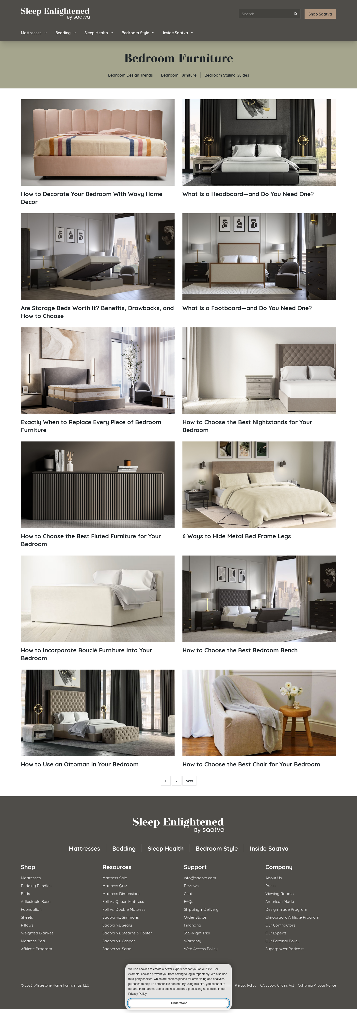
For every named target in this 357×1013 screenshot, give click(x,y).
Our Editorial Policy (282, 940)
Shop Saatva (320, 14)
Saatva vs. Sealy (117, 924)
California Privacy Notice (317, 985)
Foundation (31, 909)
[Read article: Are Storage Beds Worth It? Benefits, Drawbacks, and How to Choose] (98, 266)
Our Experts (276, 932)
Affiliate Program (36, 948)
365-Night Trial (197, 932)
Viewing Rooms (279, 893)
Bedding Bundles (36, 885)
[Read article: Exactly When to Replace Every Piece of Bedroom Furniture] (98, 380)
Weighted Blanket (37, 932)
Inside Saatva (178, 32)
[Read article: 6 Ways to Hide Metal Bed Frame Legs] (259, 490)
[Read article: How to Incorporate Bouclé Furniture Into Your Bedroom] (98, 609)
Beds (25, 893)
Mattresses (34, 32)
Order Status (195, 916)
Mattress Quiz (114, 885)
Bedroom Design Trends (130, 75)
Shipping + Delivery (201, 909)
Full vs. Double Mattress (124, 909)
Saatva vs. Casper (118, 940)
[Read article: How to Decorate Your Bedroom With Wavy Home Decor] (98, 152)
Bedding (66, 32)
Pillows (27, 924)
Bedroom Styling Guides (227, 75)
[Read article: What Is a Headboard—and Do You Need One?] (259, 148)
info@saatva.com (200, 877)
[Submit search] (296, 14)
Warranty (192, 940)
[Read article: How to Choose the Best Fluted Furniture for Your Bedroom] (98, 494)
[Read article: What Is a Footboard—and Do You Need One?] (259, 262)
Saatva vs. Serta (116, 948)
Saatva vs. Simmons (120, 916)
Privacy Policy (245, 985)
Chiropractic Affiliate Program (292, 916)
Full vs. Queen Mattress (123, 901)
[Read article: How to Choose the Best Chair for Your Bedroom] (259, 719)
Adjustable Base (35, 901)
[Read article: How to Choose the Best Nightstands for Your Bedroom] (259, 380)
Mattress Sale (114, 877)
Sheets (27, 916)
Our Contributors (280, 924)
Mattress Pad (33, 940)
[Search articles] (270, 14)
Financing (192, 924)
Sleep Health (99, 32)
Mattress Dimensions (121, 893)
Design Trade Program (286, 909)
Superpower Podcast (284, 948)
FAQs (188, 901)
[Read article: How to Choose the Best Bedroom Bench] (259, 605)
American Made (279, 901)
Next (189, 780)
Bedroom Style (138, 32)
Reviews (191, 885)
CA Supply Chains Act (277, 985)
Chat (188, 893)
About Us (273, 877)
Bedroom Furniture (178, 75)
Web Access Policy (201, 948)
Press (270, 885)
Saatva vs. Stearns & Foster (127, 932)
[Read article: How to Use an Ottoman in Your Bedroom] (98, 719)
